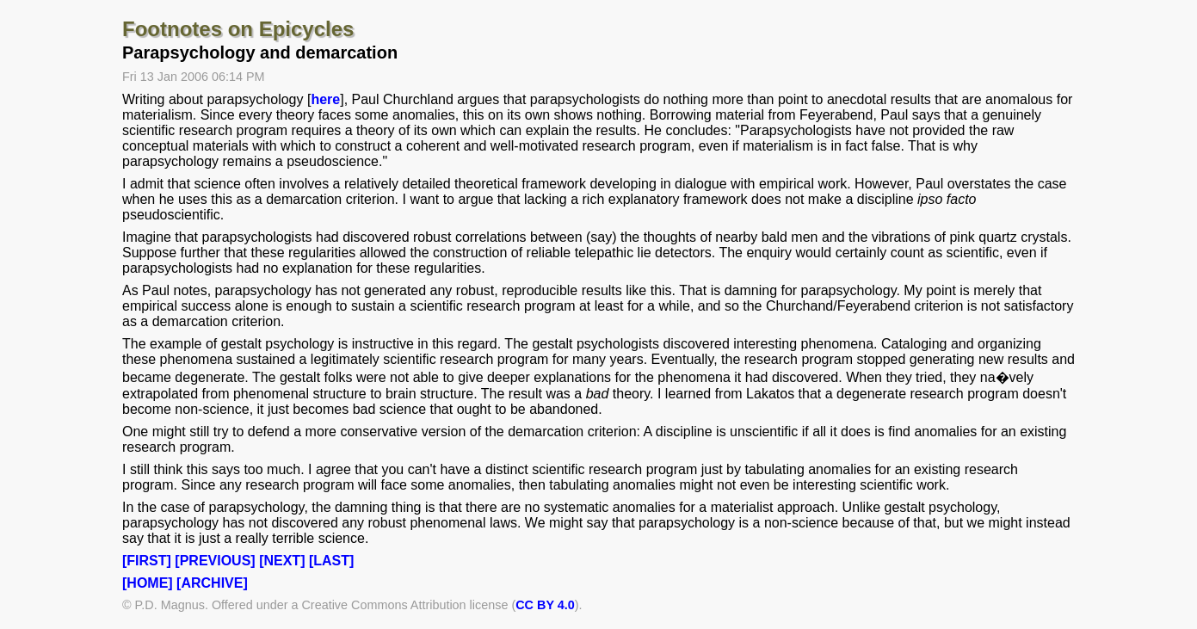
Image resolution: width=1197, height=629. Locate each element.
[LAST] (331, 560)
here (325, 99)
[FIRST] (146, 560)
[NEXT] (282, 560)
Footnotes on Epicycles (238, 28)
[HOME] (147, 583)
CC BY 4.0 (545, 605)
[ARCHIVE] (212, 583)
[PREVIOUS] (215, 560)
